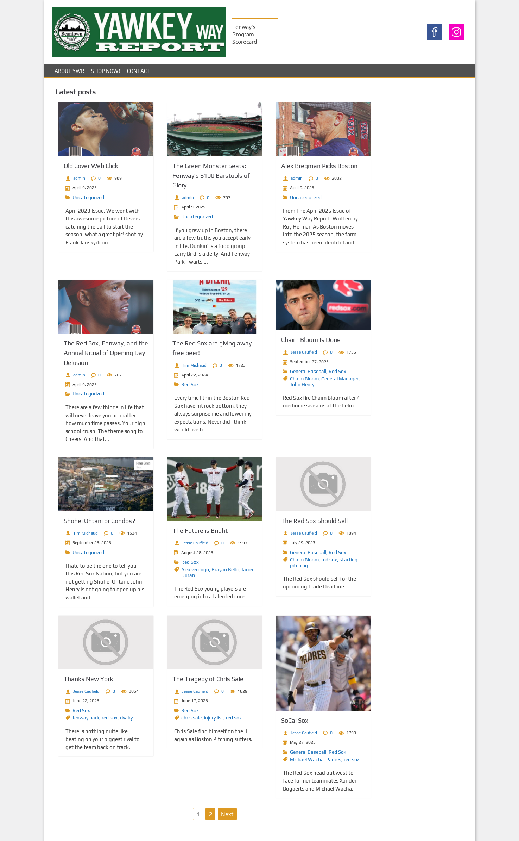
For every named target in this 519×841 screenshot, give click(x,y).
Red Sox (177, 387)
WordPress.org (388, 385)
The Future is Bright (187, 533)
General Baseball (289, 374)
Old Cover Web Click (85, 169)
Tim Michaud (182, 368)
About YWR (69, 74)
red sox (310, 562)
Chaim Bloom (285, 381)
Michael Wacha (288, 761)
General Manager (321, 381)
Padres (314, 761)
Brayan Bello (212, 571)
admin (74, 181)
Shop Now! (105, 74)
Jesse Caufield (285, 355)
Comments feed (389, 377)
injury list (201, 720)
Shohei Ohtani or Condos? (94, 523)
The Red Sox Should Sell (295, 523)
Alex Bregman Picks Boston (300, 169)
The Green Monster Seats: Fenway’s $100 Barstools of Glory (199, 178)
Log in (377, 360)
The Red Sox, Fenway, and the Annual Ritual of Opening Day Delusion (100, 355)
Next (215, 816)
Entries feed (384, 368)
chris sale (179, 720)
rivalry (120, 720)
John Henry (283, 387)
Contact (138, 74)
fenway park (80, 720)
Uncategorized (83, 200)
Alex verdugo (183, 571)
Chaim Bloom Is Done (292, 342)
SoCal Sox (275, 723)
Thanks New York (82, 681)
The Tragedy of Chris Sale (195, 681)
